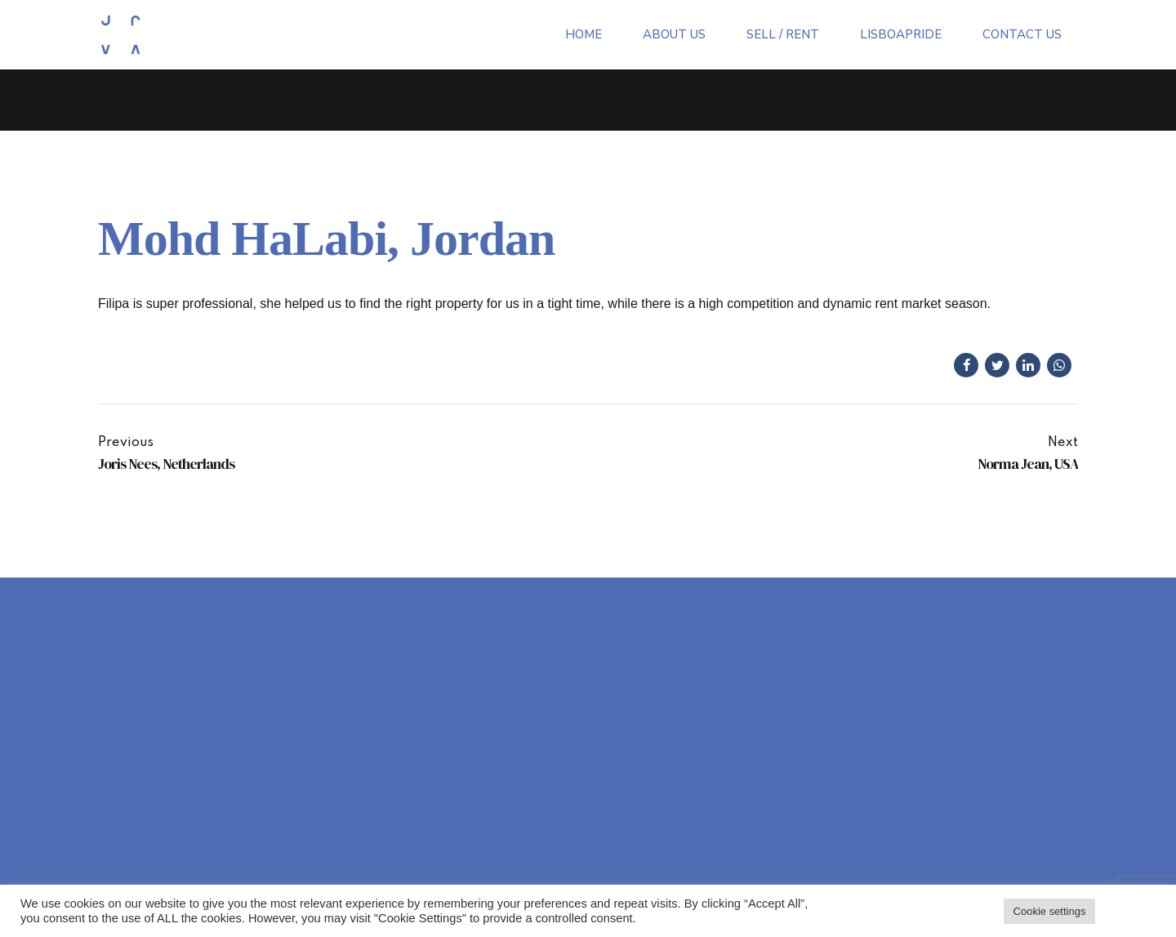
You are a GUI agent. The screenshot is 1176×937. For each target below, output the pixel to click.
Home (583, 34)
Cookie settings (1049, 911)
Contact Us (1022, 34)
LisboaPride (901, 34)
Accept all (1129, 910)
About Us (674, 34)
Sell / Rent (782, 34)
